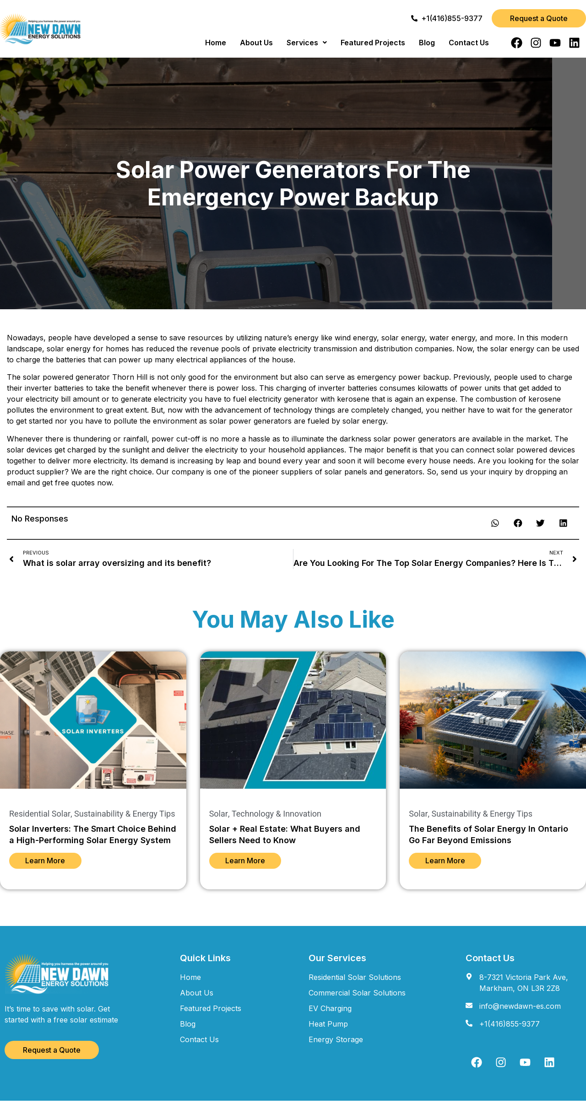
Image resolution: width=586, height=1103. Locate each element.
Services (307, 42)
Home (215, 42)
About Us (256, 42)
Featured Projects (373, 42)
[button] (307, 42)
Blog (427, 42)
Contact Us (469, 42)
